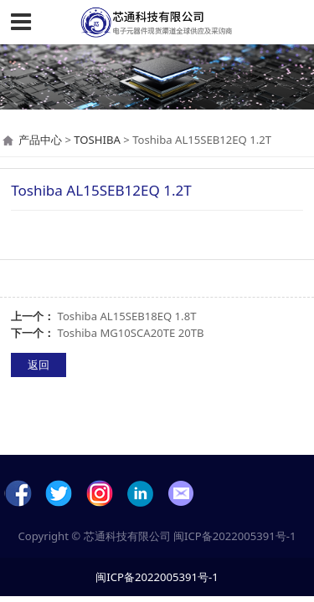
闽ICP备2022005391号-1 (234, 535)
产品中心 (40, 139)
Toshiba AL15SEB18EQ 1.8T (127, 316)
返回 (38, 364)
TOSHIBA (97, 139)
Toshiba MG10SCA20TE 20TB (131, 332)
